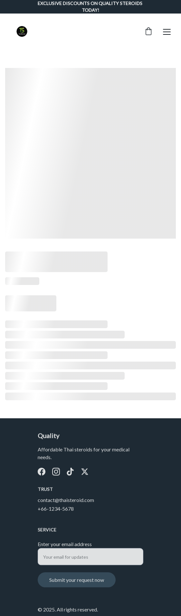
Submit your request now (76, 582)
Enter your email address (65, 547)
